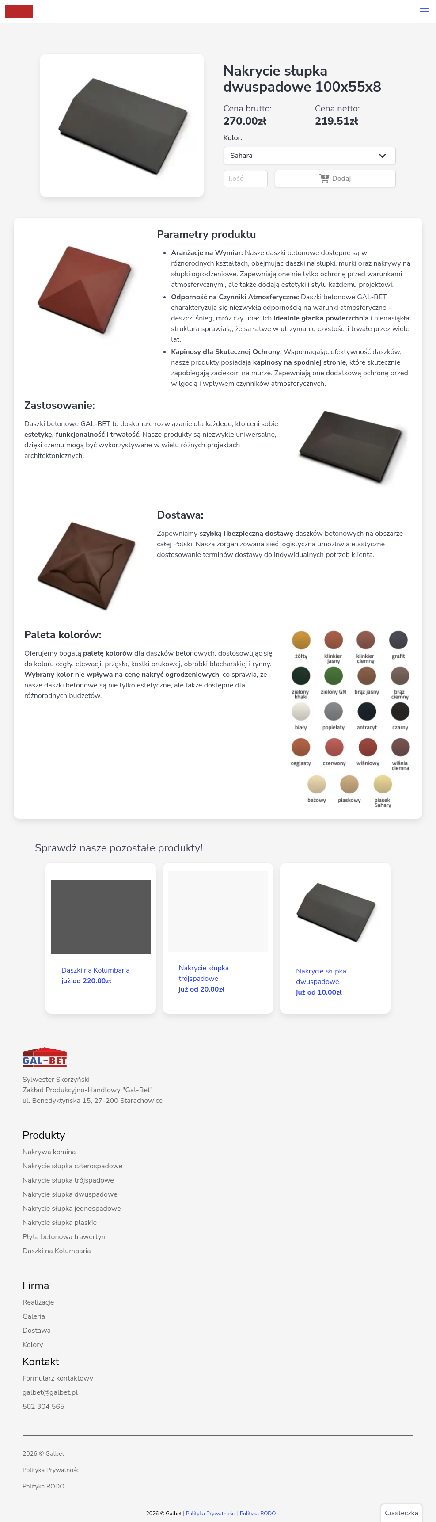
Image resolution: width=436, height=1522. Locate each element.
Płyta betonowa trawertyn (64, 1237)
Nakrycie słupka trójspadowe (68, 1180)
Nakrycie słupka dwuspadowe (70, 1194)
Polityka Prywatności (52, 1470)
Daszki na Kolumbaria (57, 1251)
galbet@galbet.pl (50, 1392)
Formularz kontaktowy (58, 1378)
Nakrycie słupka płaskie (60, 1223)
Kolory (33, 1345)
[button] (424, 11)
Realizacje (38, 1302)
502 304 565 (43, 1406)
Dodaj (335, 178)
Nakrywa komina (49, 1152)
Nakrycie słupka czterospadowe (72, 1166)
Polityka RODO (43, 1486)
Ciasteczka (401, 1513)
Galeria (34, 1316)
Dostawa (37, 1330)
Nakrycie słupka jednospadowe (72, 1208)
